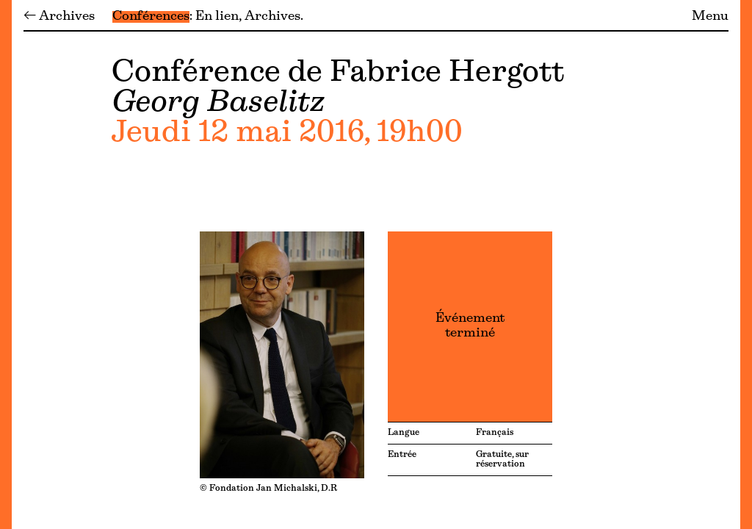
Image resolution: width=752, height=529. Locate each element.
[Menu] (6, 264)
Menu (710, 17)
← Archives (59, 17)
